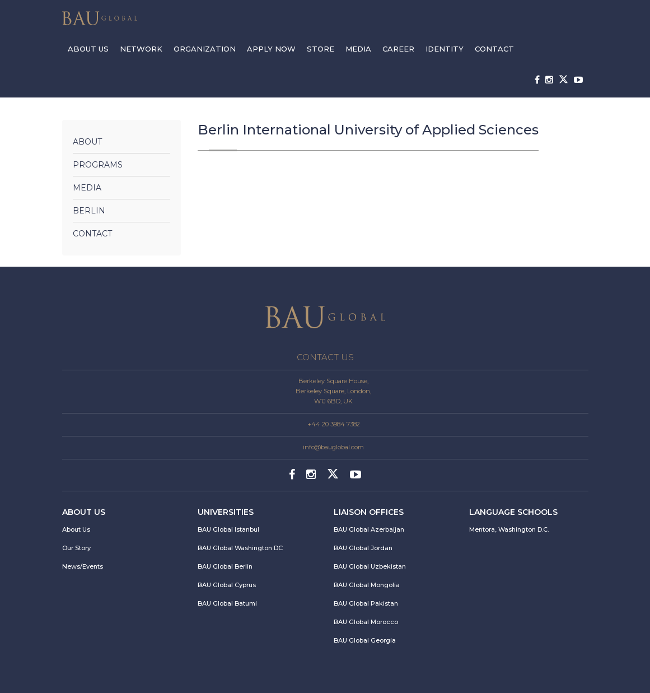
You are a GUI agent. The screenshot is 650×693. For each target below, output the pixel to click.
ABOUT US (88, 48)
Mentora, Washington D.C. (509, 529)
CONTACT (494, 48)
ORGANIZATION (205, 48)
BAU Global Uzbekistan (370, 566)
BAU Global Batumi (227, 603)
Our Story (76, 548)
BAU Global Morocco (366, 622)
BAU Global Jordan (363, 548)
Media (87, 188)
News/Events (82, 566)
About (87, 142)
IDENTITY (444, 48)
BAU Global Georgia (365, 640)
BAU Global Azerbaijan (369, 529)
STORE (320, 48)
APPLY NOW (271, 48)
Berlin (89, 211)
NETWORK (141, 48)
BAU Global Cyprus (227, 585)
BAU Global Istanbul (228, 529)
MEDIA (358, 48)
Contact (92, 234)
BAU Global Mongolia (367, 585)
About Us (76, 529)
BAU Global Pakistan (366, 603)
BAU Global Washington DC (240, 548)
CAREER (398, 48)
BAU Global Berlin (225, 566)
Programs (98, 165)
